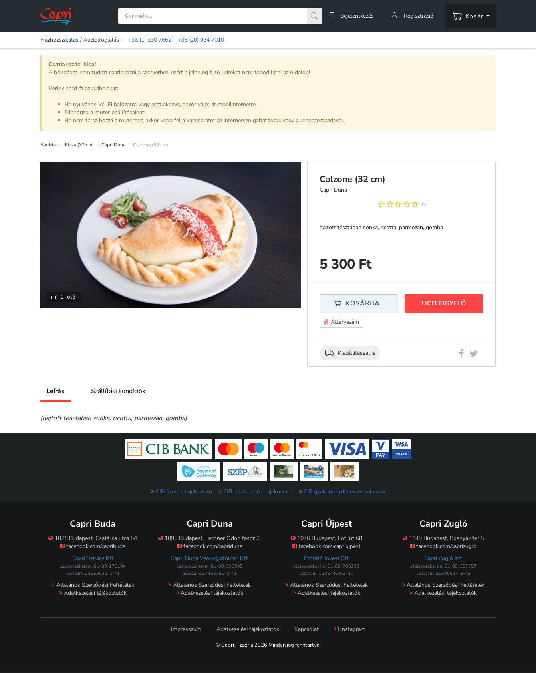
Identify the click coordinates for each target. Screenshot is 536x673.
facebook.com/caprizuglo (443, 546)
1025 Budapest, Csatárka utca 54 (92, 538)
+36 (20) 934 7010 (201, 40)
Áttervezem (341, 322)
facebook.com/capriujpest (326, 546)
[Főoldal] (55, 16)
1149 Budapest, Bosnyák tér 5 (443, 538)
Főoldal (48, 145)
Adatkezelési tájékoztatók (93, 593)
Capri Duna (113, 145)
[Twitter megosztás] (474, 355)
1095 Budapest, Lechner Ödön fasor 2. (209, 538)
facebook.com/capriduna (209, 546)
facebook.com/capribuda (92, 546)
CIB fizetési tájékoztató (184, 491)
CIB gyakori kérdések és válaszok (344, 491)
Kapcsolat (306, 629)
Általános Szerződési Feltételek (93, 585)
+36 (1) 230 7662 (149, 40)
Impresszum (186, 629)
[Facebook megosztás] (461, 355)
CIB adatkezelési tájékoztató (257, 491)
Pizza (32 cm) (79, 145)
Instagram (349, 629)
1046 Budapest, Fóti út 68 (326, 538)
